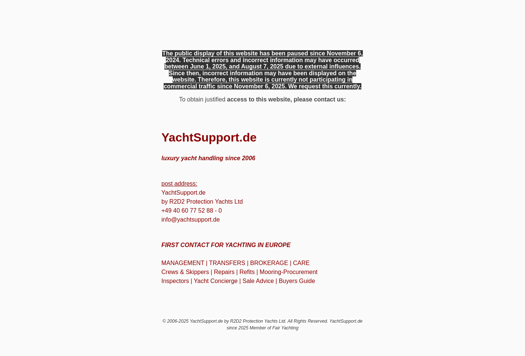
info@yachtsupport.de (190, 219)
